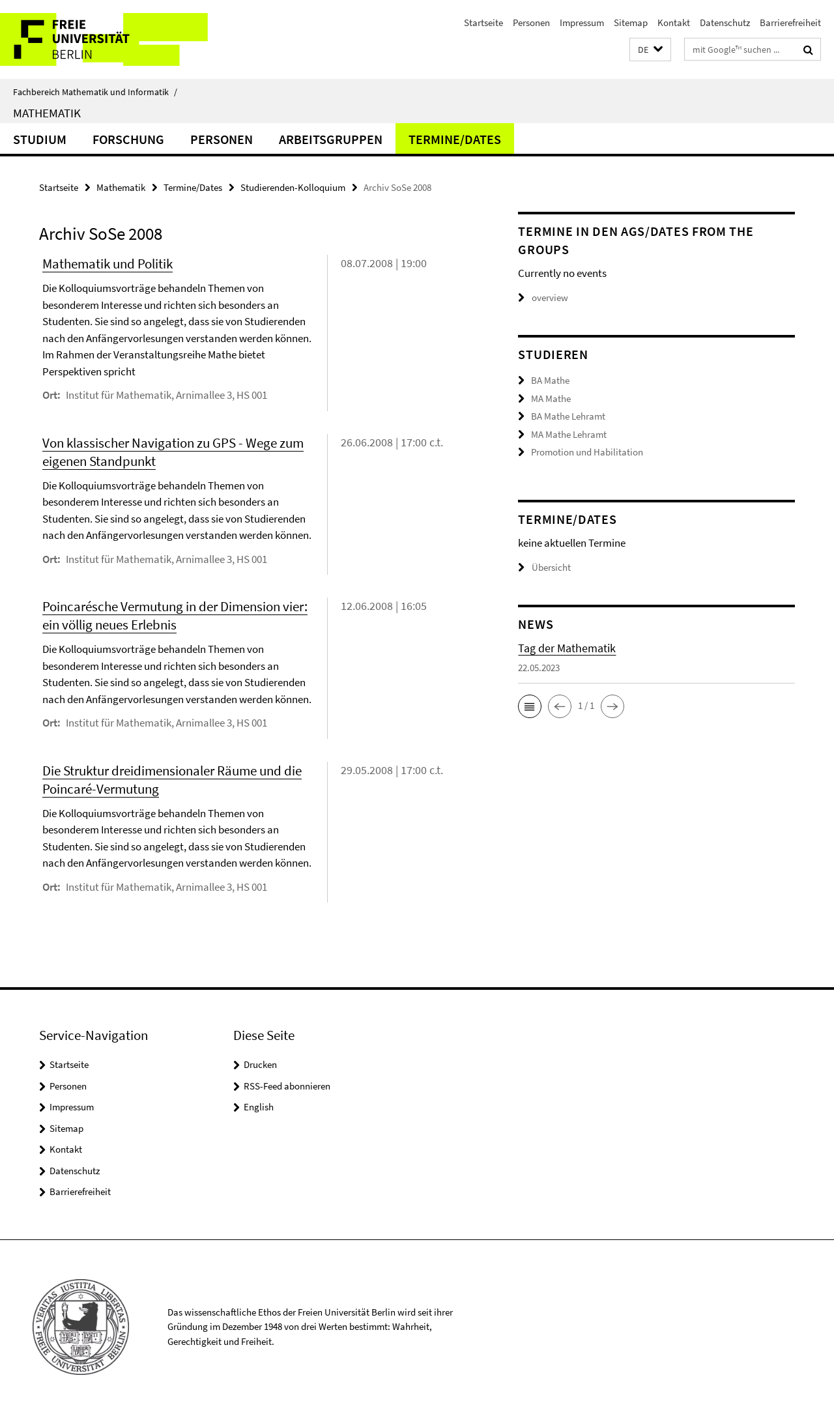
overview (543, 297)
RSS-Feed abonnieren (287, 1086)
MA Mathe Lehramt (569, 434)
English (259, 1107)
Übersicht (544, 566)
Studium (39, 139)
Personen (531, 22)
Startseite (483, 22)
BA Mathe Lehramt (568, 416)
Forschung (128, 139)
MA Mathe (551, 398)
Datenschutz (725, 22)
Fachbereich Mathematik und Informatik (95, 91)
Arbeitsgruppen (330, 139)
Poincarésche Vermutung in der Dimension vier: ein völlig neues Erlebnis (175, 615)
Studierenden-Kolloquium (292, 187)
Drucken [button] (260, 1064)
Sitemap (631, 22)
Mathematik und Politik (107, 263)
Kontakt (673, 22)
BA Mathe (550, 380)
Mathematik (47, 113)
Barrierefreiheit (790, 22)
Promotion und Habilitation (587, 452)
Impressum (582, 22)
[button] (650, 50)
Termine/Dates (455, 139)
